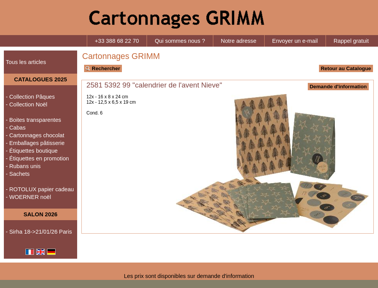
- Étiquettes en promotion (37, 158)
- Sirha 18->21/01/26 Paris (39, 232)
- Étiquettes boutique (31, 151)
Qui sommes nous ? (180, 41)
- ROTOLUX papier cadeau (40, 189)
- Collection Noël (26, 104)
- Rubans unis (23, 166)
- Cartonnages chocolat (35, 135)
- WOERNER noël (28, 197)
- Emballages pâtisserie (35, 143)
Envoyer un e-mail (295, 41)
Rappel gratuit (351, 41)
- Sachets (18, 174)
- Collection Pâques (30, 97)
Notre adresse (238, 41)
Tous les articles (26, 62)
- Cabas (15, 128)
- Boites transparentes (33, 120)
